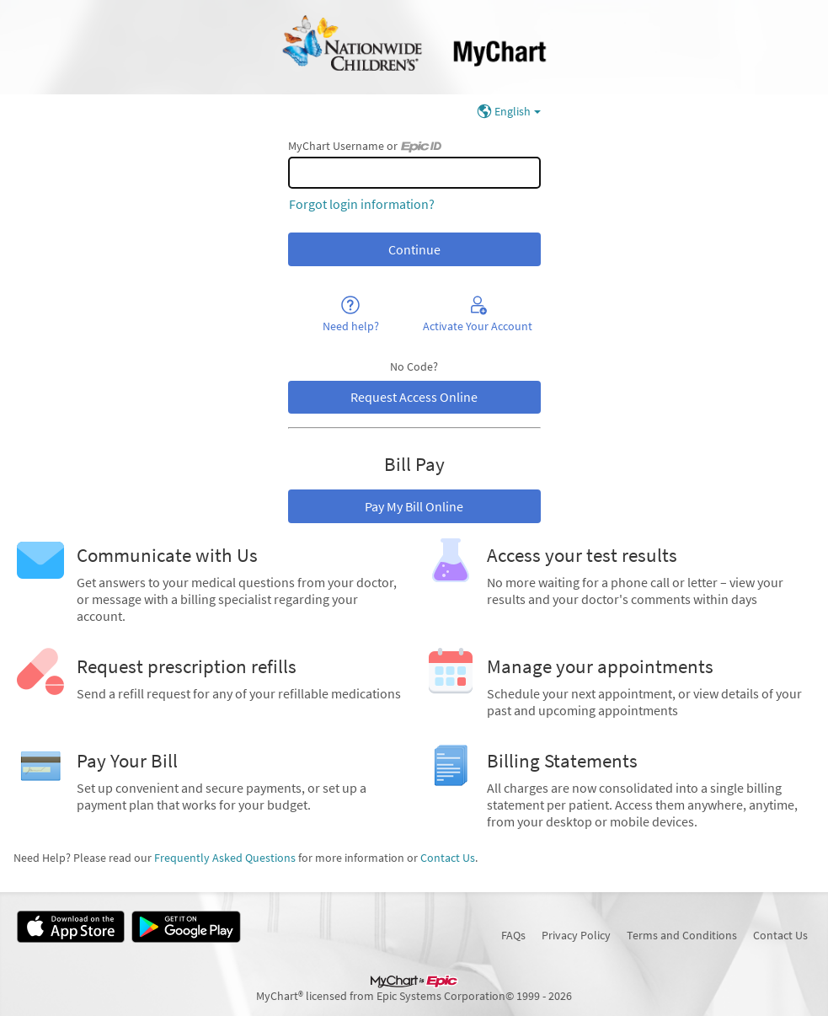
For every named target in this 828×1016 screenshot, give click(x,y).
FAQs (513, 935)
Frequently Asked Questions (225, 857)
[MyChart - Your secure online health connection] (414, 47)
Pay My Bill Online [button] (414, 506)
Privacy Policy (576, 935)
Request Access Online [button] (414, 396)
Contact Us (447, 857)
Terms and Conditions (682, 935)
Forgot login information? (362, 203)
